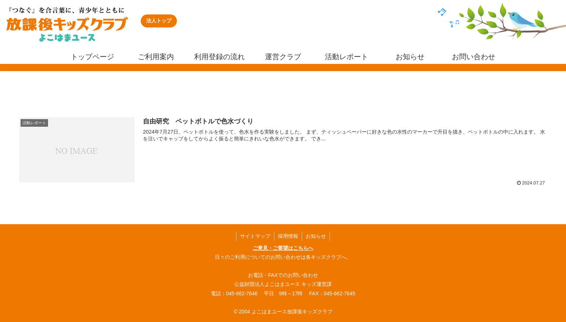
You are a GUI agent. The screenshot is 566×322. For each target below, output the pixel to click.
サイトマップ (255, 236)
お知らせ (316, 236)
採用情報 (288, 236)
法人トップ (158, 20)
